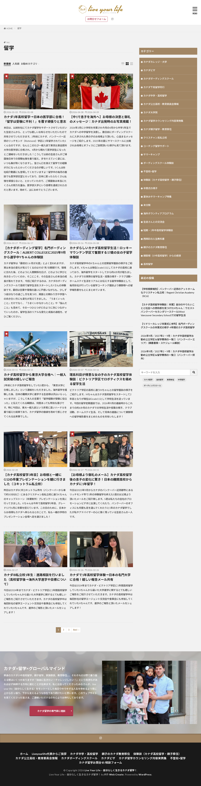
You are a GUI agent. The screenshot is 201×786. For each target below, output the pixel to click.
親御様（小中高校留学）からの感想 (162, 255)
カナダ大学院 (150, 112)
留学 (19, 28)
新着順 (7, 63)
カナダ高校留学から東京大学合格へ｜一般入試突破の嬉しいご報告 (35, 377)
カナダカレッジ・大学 (155, 61)
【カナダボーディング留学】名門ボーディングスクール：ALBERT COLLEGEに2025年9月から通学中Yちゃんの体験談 (35, 252)
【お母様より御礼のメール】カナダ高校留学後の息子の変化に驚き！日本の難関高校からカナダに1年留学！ (101, 479)
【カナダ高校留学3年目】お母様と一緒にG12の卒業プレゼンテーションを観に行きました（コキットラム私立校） (35, 479)
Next (75, 630)
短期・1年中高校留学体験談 (158, 230)
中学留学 (181, 380)
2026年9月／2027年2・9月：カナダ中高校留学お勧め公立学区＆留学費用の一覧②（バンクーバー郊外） (168, 355)
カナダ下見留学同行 (153, 87)
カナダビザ (149, 70)
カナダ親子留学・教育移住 (157, 129)
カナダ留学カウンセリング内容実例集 (163, 120)
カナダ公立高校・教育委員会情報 (161, 104)
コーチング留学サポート (156, 146)
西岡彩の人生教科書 (153, 238)
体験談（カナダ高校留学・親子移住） (163, 179)
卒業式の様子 (150, 188)
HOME (10, 28)
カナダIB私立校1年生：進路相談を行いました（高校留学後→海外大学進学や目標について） (35, 579)
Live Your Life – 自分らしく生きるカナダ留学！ (111, 770)
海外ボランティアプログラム (158, 213)
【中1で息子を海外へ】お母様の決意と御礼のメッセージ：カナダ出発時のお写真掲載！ (101, 119)
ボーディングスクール (152, 386)
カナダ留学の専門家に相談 (51, 711)
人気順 (15, 63)
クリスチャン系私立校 (155, 137)
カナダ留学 (148, 380)
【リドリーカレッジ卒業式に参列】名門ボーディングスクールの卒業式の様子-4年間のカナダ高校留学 (168, 325)
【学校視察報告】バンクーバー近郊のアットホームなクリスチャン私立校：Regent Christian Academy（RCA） (168, 292)
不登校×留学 (150, 171)
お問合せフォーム (96, 19)
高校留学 (148, 264)
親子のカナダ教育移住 (155, 247)
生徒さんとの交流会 (153, 221)
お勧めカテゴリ (29, 63)
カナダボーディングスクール (158, 78)
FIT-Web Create (114, 774)
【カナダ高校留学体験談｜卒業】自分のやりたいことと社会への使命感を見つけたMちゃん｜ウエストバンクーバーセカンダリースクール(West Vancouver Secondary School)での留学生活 (168, 310)
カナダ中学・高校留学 (155, 95)
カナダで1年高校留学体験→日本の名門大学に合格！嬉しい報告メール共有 (100, 577)
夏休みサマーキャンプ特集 (157, 196)
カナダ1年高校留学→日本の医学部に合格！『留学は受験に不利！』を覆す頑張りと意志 (35, 119)
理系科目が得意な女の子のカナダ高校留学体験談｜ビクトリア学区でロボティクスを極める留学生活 (101, 379)
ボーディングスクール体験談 (158, 163)
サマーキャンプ (151, 154)
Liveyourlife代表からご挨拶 (49, 753)
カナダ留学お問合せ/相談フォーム (100, 762)
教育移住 (170, 380)
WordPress (145, 774)
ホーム (24, 753)
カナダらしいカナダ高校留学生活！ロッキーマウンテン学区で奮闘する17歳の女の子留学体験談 (101, 252)
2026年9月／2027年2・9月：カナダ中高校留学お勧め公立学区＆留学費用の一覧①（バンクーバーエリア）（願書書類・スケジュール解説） (168, 339)
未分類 (146, 205)
